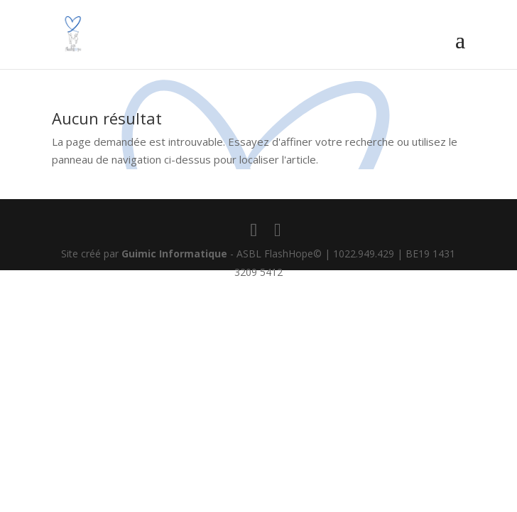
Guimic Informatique (174, 253)
